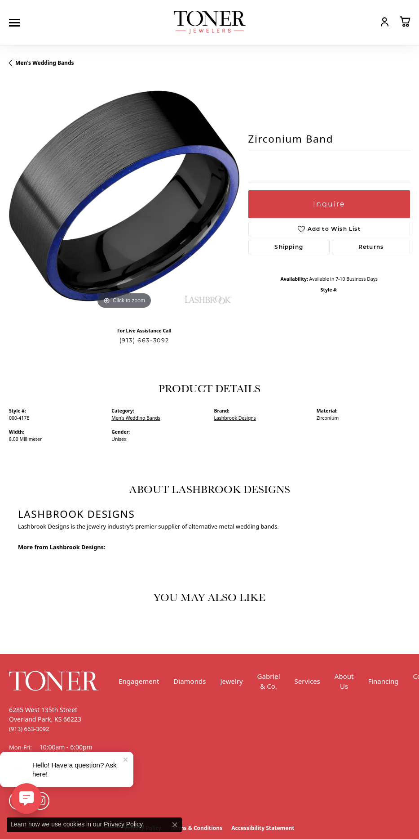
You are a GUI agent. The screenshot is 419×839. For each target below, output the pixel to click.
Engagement (139, 681)
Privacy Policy (123, 824)
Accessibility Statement (262, 828)
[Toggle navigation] (16, 23)
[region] (124, 196)
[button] (365, 22)
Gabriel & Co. (268, 681)
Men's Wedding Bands (44, 63)
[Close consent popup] (174, 824)
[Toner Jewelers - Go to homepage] (210, 23)
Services (307, 681)
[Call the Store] (29, 729)
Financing (383, 681)
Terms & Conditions (196, 828)
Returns (371, 246)
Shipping (288, 246)
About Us (344, 681)
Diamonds (189, 681)
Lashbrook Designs (235, 418)
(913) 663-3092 (144, 340)
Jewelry (231, 681)
